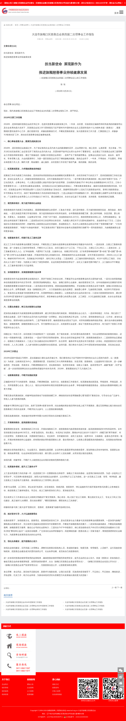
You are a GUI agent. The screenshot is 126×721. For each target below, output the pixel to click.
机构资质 (5, 694)
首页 (16, 25)
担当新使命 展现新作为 (14, 53)
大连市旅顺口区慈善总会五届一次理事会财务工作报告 (26, 609)
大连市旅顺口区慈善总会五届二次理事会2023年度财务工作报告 (30, 606)
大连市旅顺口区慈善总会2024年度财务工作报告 (24, 602)
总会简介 (5, 684)
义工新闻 (30, 691)
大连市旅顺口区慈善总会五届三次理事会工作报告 (84, 602)
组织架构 (5, 691)
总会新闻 (30, 688)
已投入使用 (56, 691)
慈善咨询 (55, 688)
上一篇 (114, 587)
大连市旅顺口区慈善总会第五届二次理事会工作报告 (84, 606)
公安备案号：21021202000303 (76, 717)
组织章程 (5, 688)
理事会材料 (24, 25)
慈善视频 (30, 694)
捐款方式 (55, 684)
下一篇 (119, 587)
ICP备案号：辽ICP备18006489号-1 (50, 717)
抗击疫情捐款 (57, 694)
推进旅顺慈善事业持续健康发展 (17, 57)
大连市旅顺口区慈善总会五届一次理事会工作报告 (84, 609)
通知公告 (30, 684)
